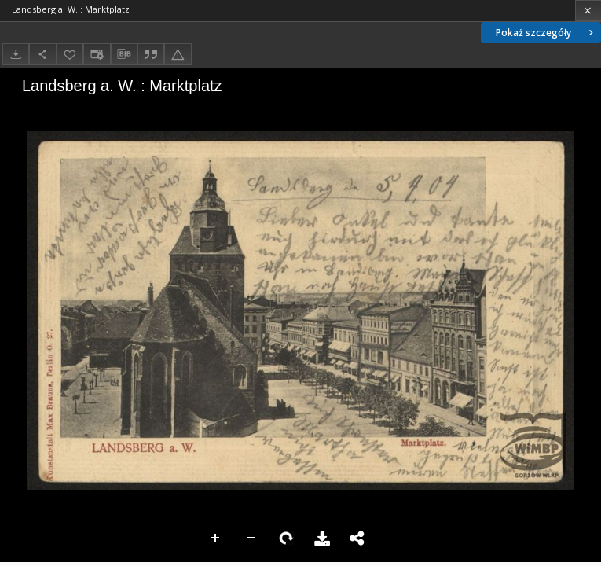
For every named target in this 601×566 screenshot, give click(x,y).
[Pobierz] (15, 53)
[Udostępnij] (42, 53)
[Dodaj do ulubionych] (70, 53)
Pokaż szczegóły (546, 32)
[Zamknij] (588, 10)
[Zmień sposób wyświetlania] (96, 53)
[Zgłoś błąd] (177, 53)
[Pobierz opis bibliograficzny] (124, 54)
